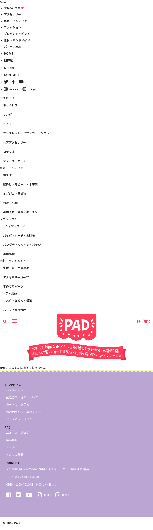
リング (7, 114)
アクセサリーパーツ (16, 277)
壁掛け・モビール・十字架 (20, 184)
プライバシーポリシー (20, 419)
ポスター (9, 175)
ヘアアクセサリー (14, 142)
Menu (4, 2)
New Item (14, 8)
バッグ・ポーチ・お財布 (19, 235)
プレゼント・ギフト (17, 33)
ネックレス (10, 105)
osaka (11, 89)
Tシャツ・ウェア (14, 226)
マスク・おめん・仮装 (17, 300)
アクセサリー (12, 14)
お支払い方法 (15, 390)
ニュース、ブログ (17, 432)
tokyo (29, 89)
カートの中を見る (17, 404)
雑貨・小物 (10, 203)
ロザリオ (9, 151)
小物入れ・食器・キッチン (20, 212)
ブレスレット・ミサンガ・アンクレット (29, 133)
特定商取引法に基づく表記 (23, 412)
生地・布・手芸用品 (16, 268)
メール (10, 447)
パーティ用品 (12, 46)
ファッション (12, 27)
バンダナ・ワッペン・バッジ (22, 244)
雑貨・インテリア (15, 21)
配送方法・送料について (22, 397)
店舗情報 (12, 440)
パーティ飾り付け (14, 310)
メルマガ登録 (15, 454)
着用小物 (9, 254)
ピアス (7, 124)
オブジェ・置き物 (14, 193)
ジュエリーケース (14, 161)
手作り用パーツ (13, 286)
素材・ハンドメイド (17, 40)
